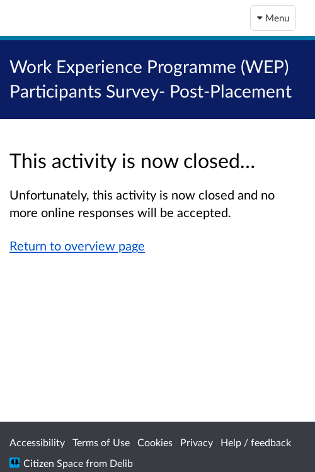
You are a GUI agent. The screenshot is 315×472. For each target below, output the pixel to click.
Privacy (196, 442)
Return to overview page (77, 245)
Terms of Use (101, 442)
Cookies (155, 442)
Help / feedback (255, 442)
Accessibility (37, 442)
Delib (121, 463)
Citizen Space (53, 463)
